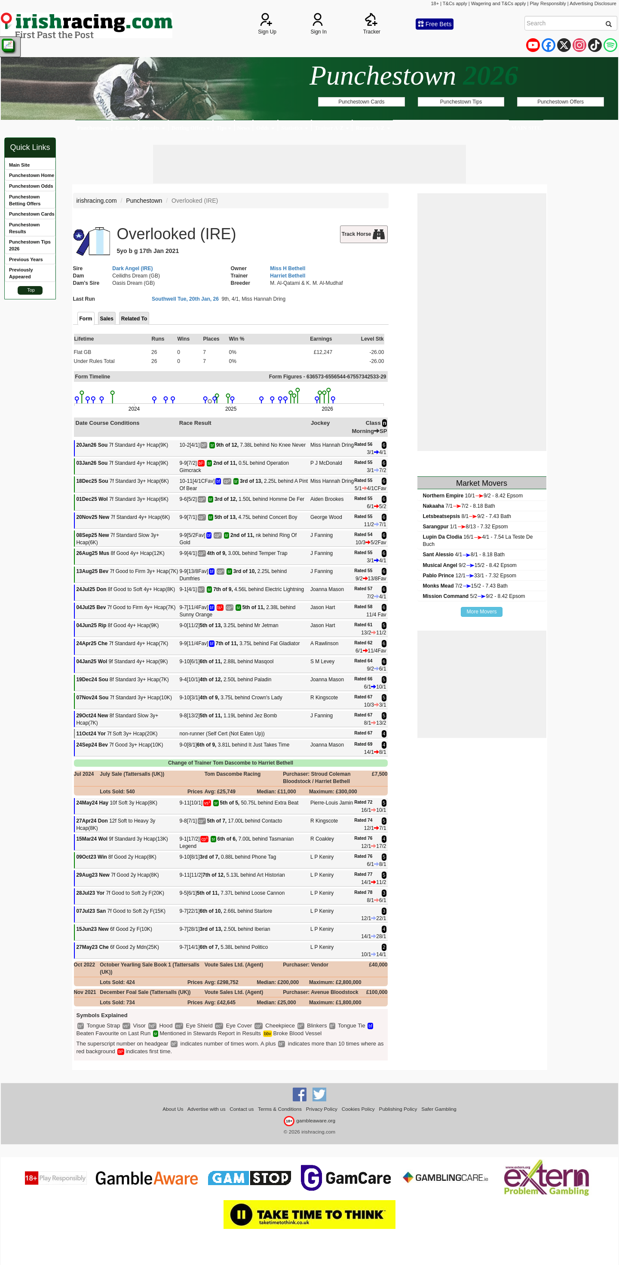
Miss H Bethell (287, 268)
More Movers (481, 612)
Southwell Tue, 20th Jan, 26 (185, 299)
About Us (172, 1109)
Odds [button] (265, 128)
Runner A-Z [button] (372, 128)
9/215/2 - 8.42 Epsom (470, 565)
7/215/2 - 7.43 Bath (465, 586)
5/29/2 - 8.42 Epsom (474, 596)
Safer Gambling (439, 1109)
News (243, 128)
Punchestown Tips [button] (461, 102)
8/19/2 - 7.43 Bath (467, 516)
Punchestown (93, 128)
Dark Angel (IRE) (132, 268)
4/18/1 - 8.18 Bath (464, 555)
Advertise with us (206, 1109)
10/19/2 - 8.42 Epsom (473, 496)
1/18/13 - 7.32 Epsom (465, 527)
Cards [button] (125, 128)
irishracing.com (97, 200)
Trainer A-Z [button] (332, 128)
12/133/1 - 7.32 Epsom (469, 576)
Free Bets (435, 24)
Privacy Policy (321, 1109)
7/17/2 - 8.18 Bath (459, 506)
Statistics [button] (294, 128)
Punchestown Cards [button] (361, 102)
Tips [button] (223, 128)
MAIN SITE (526, 128)
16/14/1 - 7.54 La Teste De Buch (478, 540)
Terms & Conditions (280, 1109)
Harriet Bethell (287, 276)
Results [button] (153, 128)
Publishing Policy (398, 1109)
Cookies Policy (358, 1109)
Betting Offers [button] (191, 128)
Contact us (242, 1109)
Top (31, 290)
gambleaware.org (309, 1120)
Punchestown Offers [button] (560, 102)
